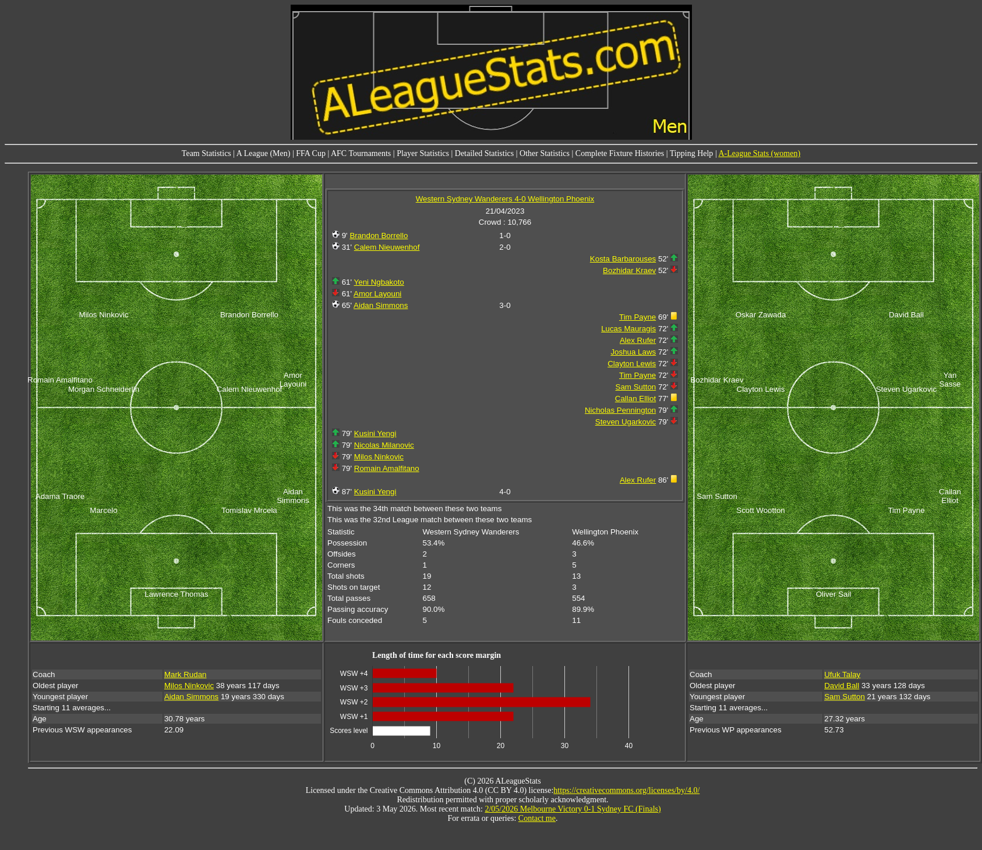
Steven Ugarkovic (625, 421)
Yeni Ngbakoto (379, 282)
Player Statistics (423, 153)
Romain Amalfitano (386, 468)
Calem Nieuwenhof (387, 247)
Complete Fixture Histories (619, 153)
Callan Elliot (635, 398)
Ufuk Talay (842, 674)
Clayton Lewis (631, 363)
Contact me (537, 818)
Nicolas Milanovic (384, 445)
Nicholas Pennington (620, 410)
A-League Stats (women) (759, 153)
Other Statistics (545, 153)
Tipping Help (691, 153)
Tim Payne (637, 317)
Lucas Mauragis (628, 328)
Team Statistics (206, 153)
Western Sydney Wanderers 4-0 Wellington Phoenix (505, 198)
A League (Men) (263, 153)
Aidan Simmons (381, 305)
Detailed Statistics (484, 153)
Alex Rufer (638, 340)
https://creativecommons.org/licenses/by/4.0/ (626, 790)
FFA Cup (311, 153)
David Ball (841, 685)
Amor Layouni (377, 293)
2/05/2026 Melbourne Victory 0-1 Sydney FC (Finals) (572, 809)
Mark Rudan (185, 674)
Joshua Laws (633, 352)
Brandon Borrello (378, 235)
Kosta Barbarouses (623, 258)
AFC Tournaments (361, 153)
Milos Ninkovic (379, 456)
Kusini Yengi (375, 433)
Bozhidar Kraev (629, 270)
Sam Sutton (636, 386)
